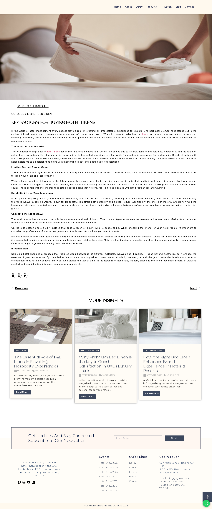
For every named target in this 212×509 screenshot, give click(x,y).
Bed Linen (45, 114)
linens (145, 134)
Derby (139, 7)
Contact (189, 7)
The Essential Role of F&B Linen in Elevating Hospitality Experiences (38, 361)
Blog (178, 7)
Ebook (168, 7)
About (128, 7)
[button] (13, 275)
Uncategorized (89, 351)
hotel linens (53, 152)
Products (153, 7)
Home (117, 7)
